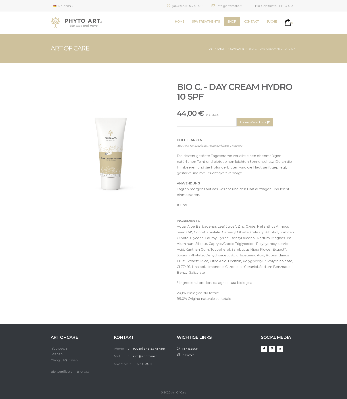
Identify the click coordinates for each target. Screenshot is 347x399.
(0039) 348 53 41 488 (185, 6)
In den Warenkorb (255, 122)
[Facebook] (264, 349)
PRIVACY (187, 354)
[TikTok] (280, 349)
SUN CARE (237, 48)
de (210, 48)
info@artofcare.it (227, 6)
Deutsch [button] (63, 6)
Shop (221, 48)
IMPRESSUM (189, 348)
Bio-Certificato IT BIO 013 (271, 6)
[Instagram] (272, 349)
